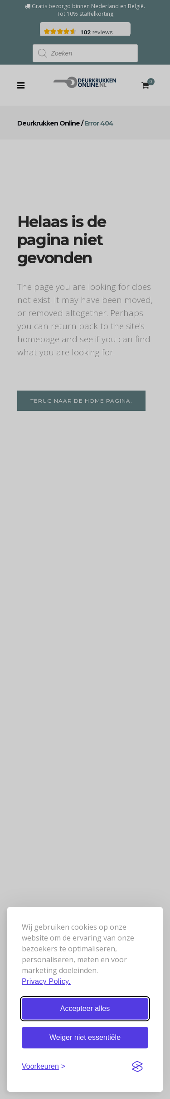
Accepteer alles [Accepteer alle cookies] (85, 1008)
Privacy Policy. (46, 981)
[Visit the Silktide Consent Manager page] (137, 1066)
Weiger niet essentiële (85, 1037)
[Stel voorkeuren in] (43, 1066)
